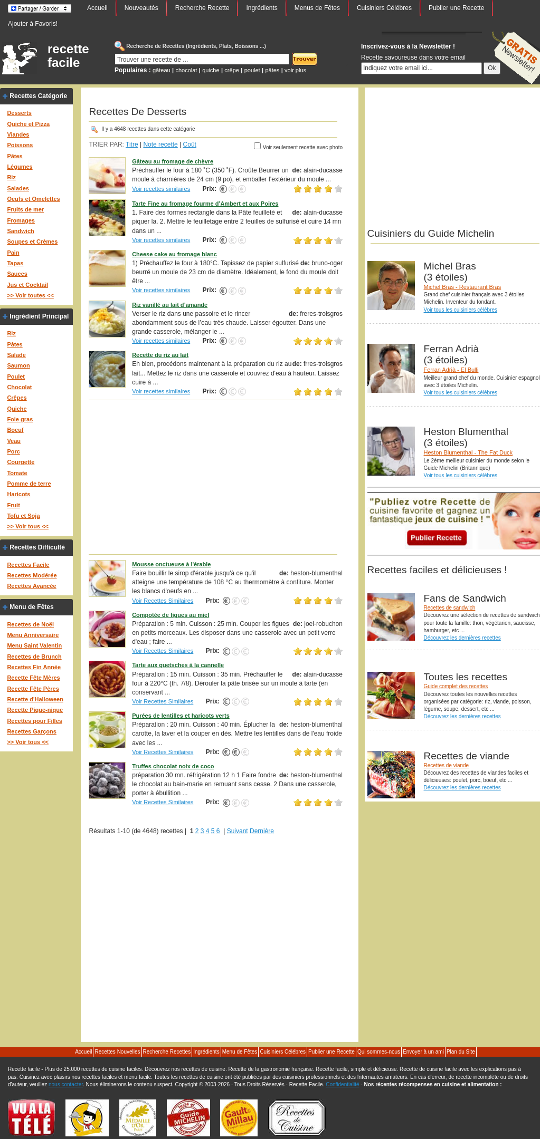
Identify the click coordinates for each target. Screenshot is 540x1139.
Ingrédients (261, 8)
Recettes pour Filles (34, 721)
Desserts (19, 113)
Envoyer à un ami (423, 1052)
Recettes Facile (28, 565)
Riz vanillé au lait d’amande (169, 305)
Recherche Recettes (167, 1052)
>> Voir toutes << (30, 295)
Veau (14, 441)
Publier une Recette (456, 8)
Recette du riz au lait (160, 355)
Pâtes (14, 156)
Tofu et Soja (23, 516)
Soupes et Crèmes (32, 241)
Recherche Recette (202, 8)
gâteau (161, 70)
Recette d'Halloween (35, 699)
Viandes (18, 134)
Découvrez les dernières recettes (462, 638)
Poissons (20, 145)
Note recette (160, 144)
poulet (252, 70)
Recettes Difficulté (37, 547)
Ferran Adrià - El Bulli (451, 369)
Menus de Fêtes (317, 8)
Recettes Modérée (31, 575)
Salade (16, 355)
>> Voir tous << (28, 526)
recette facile (68, 56)
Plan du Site (461, 1052)
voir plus (295, 70)
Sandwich (20, 231)
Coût (189, 144)
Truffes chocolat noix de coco (173, 766)
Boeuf (15, 430)
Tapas (15, 263)
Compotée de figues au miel (170, 615)
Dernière (262, 831)
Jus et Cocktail (27, 285)
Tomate (17, 473)
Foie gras (20, 419)
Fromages (21, 220)
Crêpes (16, 397)
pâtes (272, 70)
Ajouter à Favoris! (33, 23)
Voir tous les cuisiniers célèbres (461, 310)
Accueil (97, 8)
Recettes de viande (446, 765)
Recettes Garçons (31, 731)
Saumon (18, 365)
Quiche (16, 409)
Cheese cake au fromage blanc (174, 254)
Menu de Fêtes (31, 607)
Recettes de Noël (30, 624)
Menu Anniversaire (33, 635)
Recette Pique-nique (35, 710)
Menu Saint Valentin (34, 645)
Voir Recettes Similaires (162, 600)
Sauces (17, 274)
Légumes (19, 166)
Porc (13, 451)
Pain (13, 252)
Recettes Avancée (31, 586)
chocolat (186, 70)
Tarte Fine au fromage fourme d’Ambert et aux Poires (205, 203)
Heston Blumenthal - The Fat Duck (468, 452)
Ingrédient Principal (39, 316)
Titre (132, 144)
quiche (210, 70)
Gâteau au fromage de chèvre (172, 161)
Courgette (20, 462)
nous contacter (66, 1084)
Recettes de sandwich (450, 608)
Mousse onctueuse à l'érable (171, 564)
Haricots (18, 494)
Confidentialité (342, 1084)
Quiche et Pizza (28, 124)
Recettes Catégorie (38, 96)
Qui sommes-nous (378, 1052)
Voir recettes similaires (161, 189)
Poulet (16, 376)
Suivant (237, 831)
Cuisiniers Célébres (384, 8)
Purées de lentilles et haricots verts (181, 715)
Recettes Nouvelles (117, 1052)
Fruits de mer (25, 209)
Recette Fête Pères (33, 689)
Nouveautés (141, 8)
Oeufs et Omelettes (33, 199)
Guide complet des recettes (456, 686)
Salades (18, 188)
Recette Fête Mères (33, 677)
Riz (11, 177)
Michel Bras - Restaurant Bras (462, 287)
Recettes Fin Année (34, 667)
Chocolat (19, 387)
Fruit (13, 505)
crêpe (231, 70)
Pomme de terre (29, 483)
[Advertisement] (216, 477)
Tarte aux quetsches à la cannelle (178, 665)
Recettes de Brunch (34, 656)
